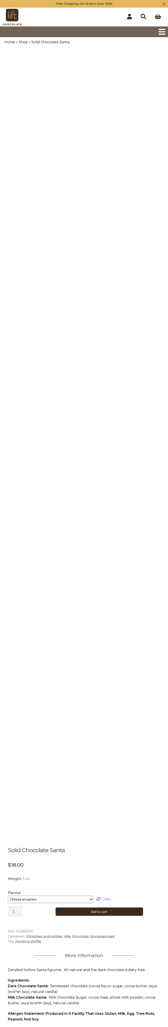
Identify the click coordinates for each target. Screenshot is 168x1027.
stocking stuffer (28, 941)
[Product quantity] (15, 912)
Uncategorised (102, 936)
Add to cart (99, 911)
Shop (23, 42)
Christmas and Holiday (44, 936)
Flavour (14, 893)
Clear (106, 899)
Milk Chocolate (76, 936)
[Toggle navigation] (162, 31)
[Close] (164, 3)
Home (9, 42)
